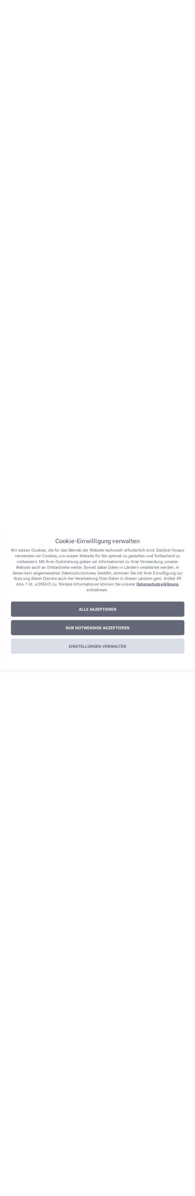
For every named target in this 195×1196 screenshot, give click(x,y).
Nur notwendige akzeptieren (98, 627)
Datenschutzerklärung (157, 584)
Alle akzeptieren (98, 609)
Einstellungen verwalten (97, 646)
